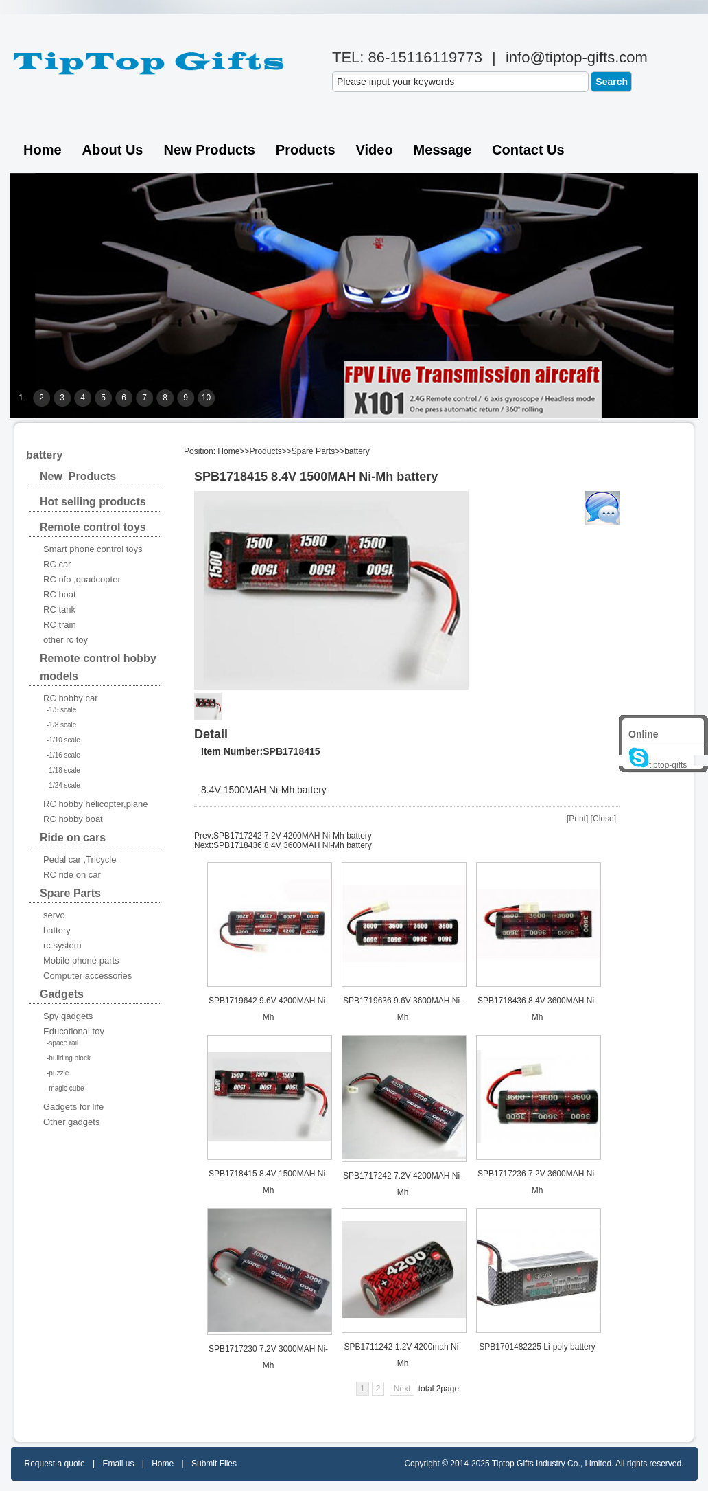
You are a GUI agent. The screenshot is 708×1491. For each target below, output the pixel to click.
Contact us (528, 149)
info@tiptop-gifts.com (577, 57)
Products (305, 149)
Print (577, 818)
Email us (118, 1463)
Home (42, 149)
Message (443, 149)
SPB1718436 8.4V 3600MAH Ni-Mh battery (292, 845)
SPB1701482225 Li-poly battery (537, 1347)
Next (402, 1388)
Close (603, 818)
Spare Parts (313, 451)
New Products (209, 149)
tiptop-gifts (657, 765)
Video (374, 149)
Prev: (203, 836)
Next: (203, 845)
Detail (211, 734)
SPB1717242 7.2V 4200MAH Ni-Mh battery (292, 836)
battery (357, 451)
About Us (112, 149)
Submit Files (214, 1463)
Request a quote (55, 1463)
